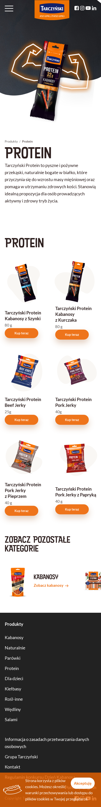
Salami (11, 719)
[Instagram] (82, 8)
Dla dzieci (14, 678)
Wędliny (13, 709)
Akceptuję (83, 783)
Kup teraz (21, 333)
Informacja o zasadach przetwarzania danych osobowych (47, 743)
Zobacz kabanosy (51, 585)
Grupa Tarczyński (21, 756)
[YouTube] (88, 8)
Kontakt (12, 766)
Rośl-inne (14, 699)
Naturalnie (15, 647)
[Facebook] (76, 8)
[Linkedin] (94, 8)
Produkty (11, 141)
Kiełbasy (13, 688)
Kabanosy (14, 637)
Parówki (12, 658)
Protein (12, 668)
